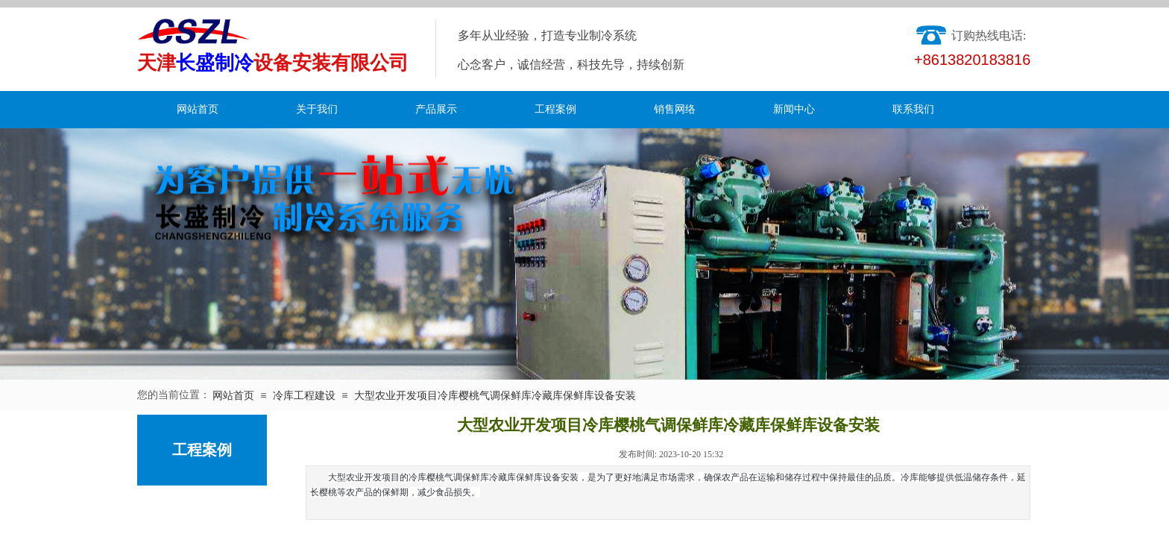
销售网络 (675, 109)
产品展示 (436, 109)
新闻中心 (794, 109)
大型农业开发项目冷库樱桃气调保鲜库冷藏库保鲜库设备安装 (495, 395)
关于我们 (317, 109)
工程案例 (555, 109)
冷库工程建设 (304, 395)
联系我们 (913, 109)
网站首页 (197, 109)
